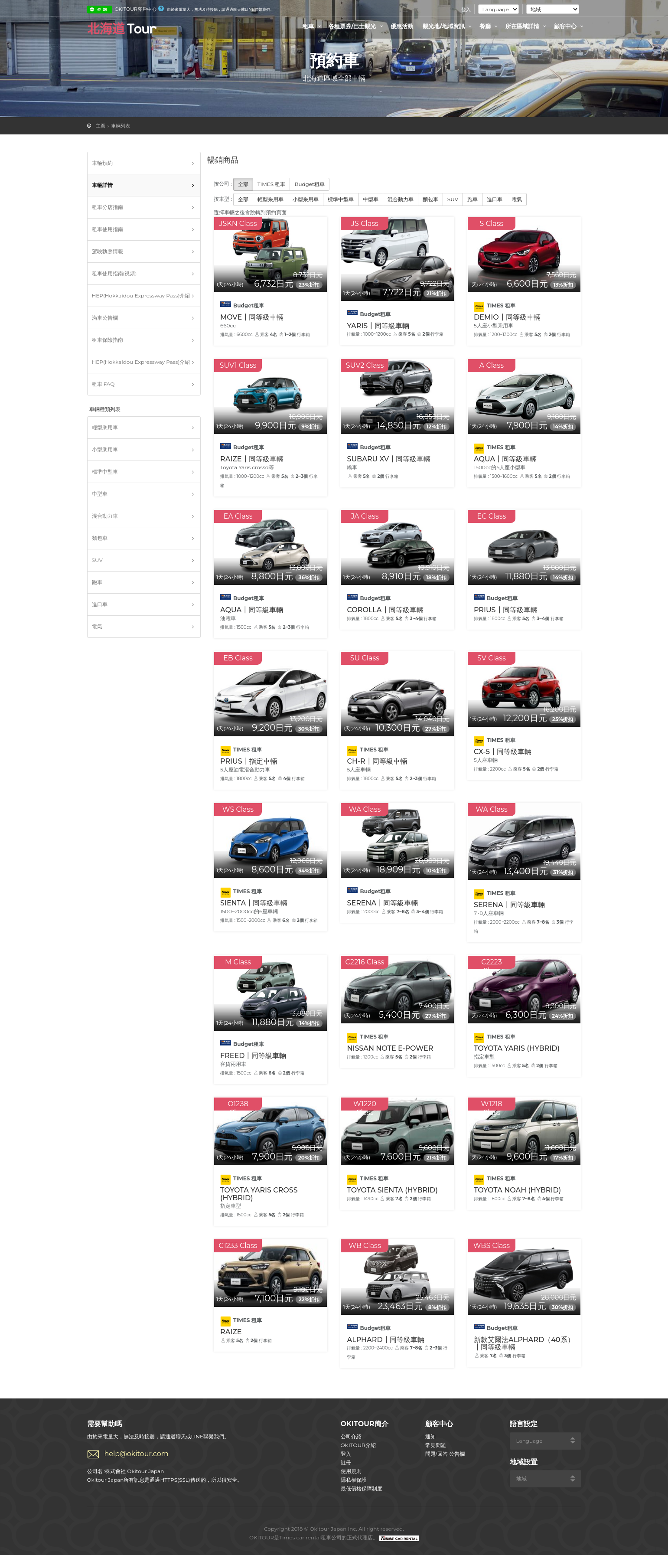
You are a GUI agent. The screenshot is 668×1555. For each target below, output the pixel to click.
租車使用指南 (107, 229)
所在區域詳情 (527, 26)
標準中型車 (105, 471)
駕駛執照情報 (107, 251)
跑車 (97, 582)
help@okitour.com (136, 1454)
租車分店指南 (107, 207)
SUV (97, 560)
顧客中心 (570, 26)
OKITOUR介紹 (358, 1445)
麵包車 (100, 538)
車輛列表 (120, 126)
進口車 (100, 604)
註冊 (346, 1462)
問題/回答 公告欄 (445, 1453)
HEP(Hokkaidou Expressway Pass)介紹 (141, 295)
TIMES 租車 (271, 184)
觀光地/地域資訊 (448, 26)
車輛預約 (102, 163)
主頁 (100, 126)
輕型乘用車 (105, 427)
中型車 (100, 493)
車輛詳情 (102, 185)
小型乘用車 (105, 449)
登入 (466, 10)
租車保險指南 (107, 339)
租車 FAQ (103, 384)
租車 (313, 26)
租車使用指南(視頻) (114, 273)
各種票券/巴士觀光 (357, 26)
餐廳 (489, 26)
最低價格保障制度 (361, 1488)
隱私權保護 (354, 1480)
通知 (430, 1436)
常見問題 (435, 1445)
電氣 (97, 626)
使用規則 (351, 1471)
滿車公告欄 (105, 317)
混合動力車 (105, 516)
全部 (243, 184)
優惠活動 (402, 26)
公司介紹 (351, 1436)
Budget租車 (309, 184)
